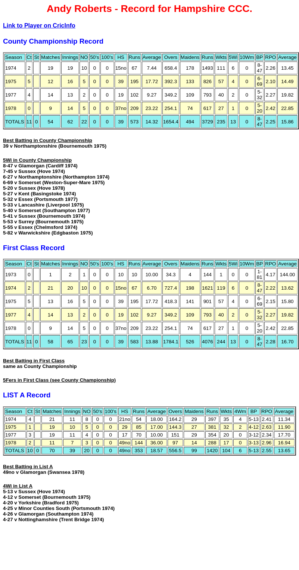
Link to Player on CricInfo (39, 25)
